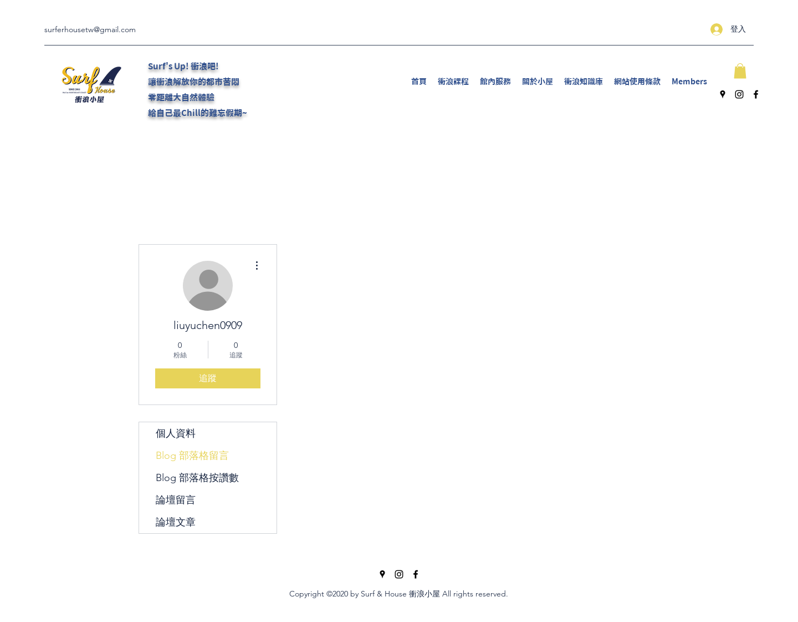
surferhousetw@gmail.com (90, 29)
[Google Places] (722, 94)
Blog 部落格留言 (192, 455)
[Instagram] (739, 94)
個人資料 (176, 433)
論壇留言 (176, 500)
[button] (740, 70)
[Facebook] (755, 94)
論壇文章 (176, 522)
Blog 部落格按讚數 (197, 478)
